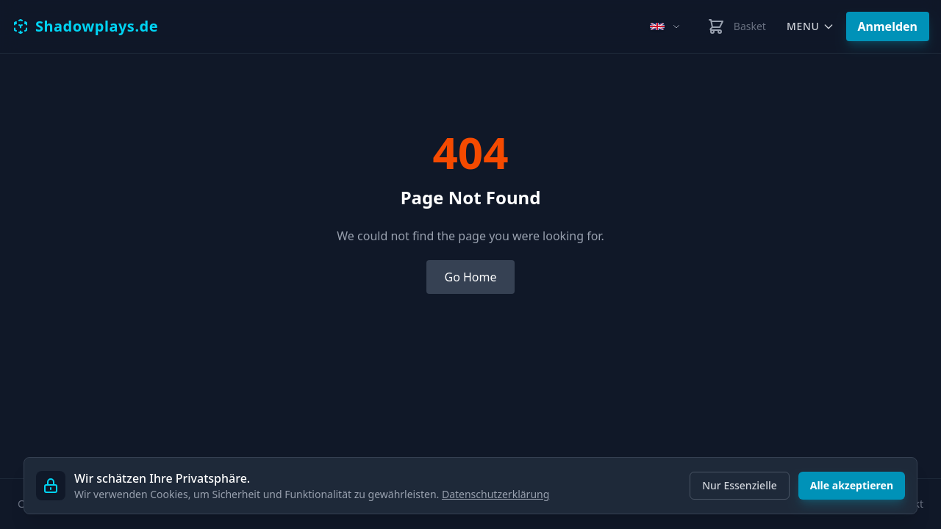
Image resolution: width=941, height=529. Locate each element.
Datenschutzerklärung (495, 494)
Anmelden (887, 26)
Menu (810, 26)
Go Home (470, 277)
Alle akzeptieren (851, 485)
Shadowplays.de (85, 26)
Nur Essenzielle (739, 485)
